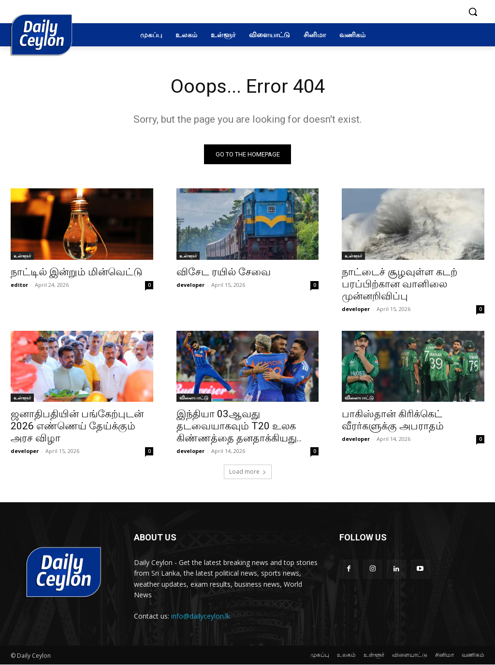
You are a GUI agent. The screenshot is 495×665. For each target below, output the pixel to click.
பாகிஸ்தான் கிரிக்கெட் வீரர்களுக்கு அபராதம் (393, 420)
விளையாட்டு (193, 397)
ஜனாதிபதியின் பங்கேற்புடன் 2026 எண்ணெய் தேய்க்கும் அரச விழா (77, 426)
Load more (247, 472)
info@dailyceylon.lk (200, 616)
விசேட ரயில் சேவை (223, 271)
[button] (472, 11)
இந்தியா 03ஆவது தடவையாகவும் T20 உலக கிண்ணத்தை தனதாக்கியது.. (239, 426)
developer (190, 284)
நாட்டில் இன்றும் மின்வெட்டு (77, 271)
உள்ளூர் (22, 255)
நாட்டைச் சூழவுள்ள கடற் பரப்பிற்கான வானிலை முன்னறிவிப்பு (399, 283)
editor (19, 284)
